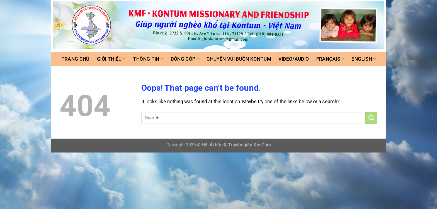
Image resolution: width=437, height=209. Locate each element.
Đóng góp (185, 59)
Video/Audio (293, 59)
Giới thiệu (111, 59)
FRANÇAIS (330, 59)
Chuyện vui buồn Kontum (239, 59)
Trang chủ (75, 59)
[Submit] (371, 118)
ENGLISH (363, 59)
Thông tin (148, 59)
